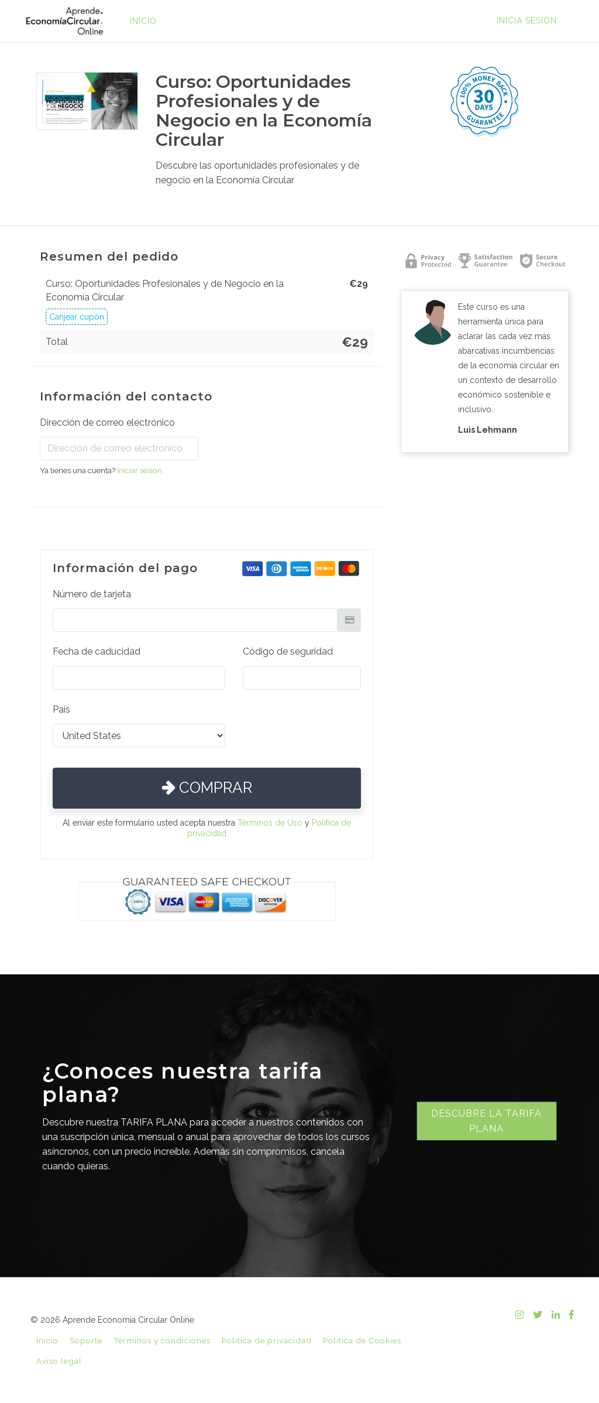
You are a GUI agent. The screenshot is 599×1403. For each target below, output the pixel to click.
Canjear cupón (76, 316)
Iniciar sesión (139, 470)
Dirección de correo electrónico (107, 422)
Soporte (86, 1340)
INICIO (143, 21)
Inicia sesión (527, 20)
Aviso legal (59, 1361)
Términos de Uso (269, 822)
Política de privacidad (267, 1340)
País (61, 709)
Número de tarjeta (92, 594)
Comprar (207, 787)
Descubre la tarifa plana (486, 1121)
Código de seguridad (288, 651)
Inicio (47, 1340)
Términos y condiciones (162, 1340)
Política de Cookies (362, 1340)
